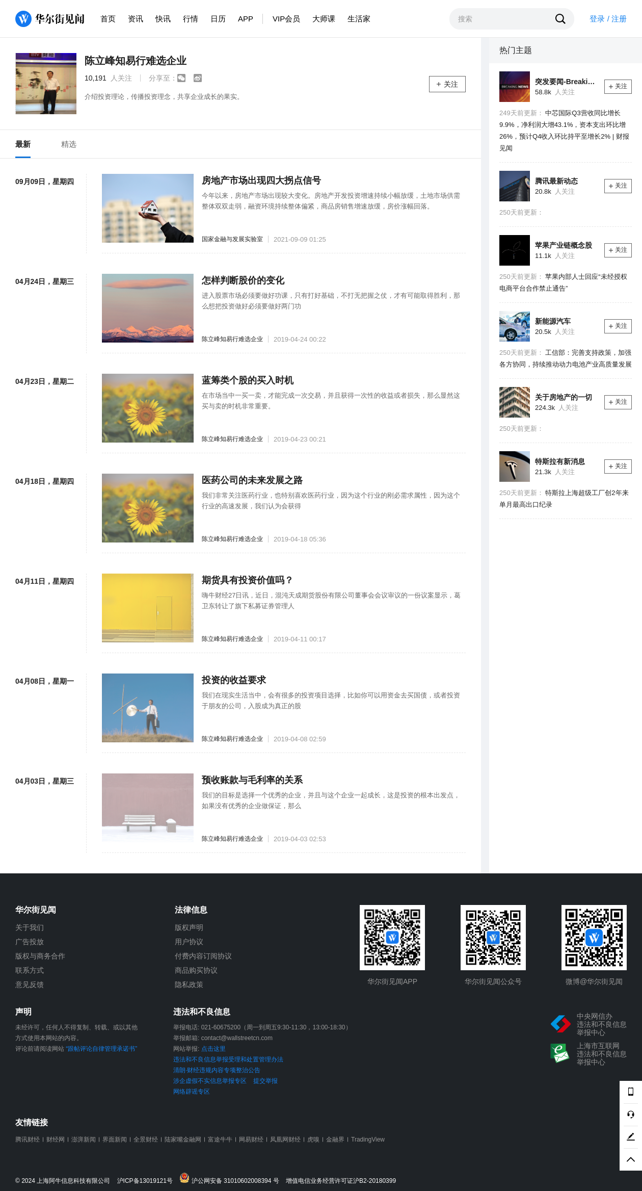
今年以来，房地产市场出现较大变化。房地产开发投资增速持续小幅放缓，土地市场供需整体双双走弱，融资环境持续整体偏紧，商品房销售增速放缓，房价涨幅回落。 (331, 201)
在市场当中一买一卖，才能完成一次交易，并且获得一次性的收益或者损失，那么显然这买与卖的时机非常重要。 (331, 401)
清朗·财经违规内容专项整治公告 (216, 1070)
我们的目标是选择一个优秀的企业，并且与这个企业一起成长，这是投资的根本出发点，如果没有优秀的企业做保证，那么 (331, 800)
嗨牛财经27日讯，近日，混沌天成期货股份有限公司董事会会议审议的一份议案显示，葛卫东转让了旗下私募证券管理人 (331, 600)
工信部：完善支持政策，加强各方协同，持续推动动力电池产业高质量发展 (565, 358)
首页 (108, 18)
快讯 (163, 18)
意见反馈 (29, 984)
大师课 (323, 18)
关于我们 (29, 927)
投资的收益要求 (234, 680)
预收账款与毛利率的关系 (252, 780)
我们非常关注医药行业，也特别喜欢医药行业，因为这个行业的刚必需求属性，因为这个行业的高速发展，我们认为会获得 (331, 500)
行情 (190, 18)
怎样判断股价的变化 (243, 280)
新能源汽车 (553, 321)
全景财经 (145, 1139)
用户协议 (189, 942)
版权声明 (189, 927)
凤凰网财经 (285, 1139)
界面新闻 (114, 1139)
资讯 (135, 18)
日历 (218, 18)
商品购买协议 (196, 970)
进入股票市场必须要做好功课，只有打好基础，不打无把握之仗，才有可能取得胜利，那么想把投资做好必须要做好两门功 (331, 301)
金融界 (335, 1139)
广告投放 (29, 942)
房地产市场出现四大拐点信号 (261, 180)
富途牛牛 (220, 1139)
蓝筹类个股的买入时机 (247, 380)
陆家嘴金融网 (183, 1139)
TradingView (368, 1139)
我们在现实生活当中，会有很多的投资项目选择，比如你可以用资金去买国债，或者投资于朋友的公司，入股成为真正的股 (331, 700)
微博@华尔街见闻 (594, 981)
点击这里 (213, 1048)
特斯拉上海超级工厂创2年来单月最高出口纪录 (564, 498)
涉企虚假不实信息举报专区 (210, 1080)
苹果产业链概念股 (563, 245)
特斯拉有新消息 (560, 461)
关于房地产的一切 (563, 397)
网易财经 (251, 1139)
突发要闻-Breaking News (566, 81)
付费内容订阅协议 (203, 956)
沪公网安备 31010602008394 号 (231, 1178)
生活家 (358, 18)
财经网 (55, 1139)
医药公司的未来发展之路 (252, 480)
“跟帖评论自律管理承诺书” (101, 1048)
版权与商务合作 (40, 956)
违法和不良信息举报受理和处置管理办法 (228, 1059)
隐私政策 (189, 984)
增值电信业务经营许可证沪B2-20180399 (341, 1181)
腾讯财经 (27, 1139)
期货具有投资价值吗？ (247, 580)
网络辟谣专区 (191, 1091)
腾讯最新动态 (556, 181)
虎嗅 (313, 1139)
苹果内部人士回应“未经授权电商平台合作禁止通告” (563, 282)
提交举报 (265, 1080)
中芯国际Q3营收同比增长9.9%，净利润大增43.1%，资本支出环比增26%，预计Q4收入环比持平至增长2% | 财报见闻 (564, 130)
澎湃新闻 (83, 1139)
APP (245, 18)
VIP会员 (286, 18)
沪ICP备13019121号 (147, 1181)
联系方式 (29, 970)
